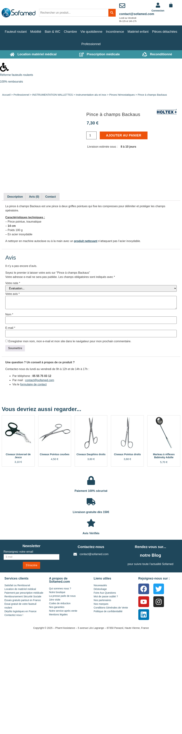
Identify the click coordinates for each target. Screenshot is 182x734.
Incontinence (115, 31)
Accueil (6, 94)
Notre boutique (57, 592)
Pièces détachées (164, 31)
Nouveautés (100, 585)
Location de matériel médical (20, 589)
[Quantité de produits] (91, 135)
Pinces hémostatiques (122, 94)
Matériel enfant (138, 31)
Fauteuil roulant (16, 31)
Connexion (158, 10)
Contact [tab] (50, 196)
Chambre (70, 31)
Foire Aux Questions (105, 592)
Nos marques (101, 603)
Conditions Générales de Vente (111, 607)
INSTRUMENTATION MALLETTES (52, 94)
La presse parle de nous (62, 596)
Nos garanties (56, 607)
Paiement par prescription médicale (23, 592)
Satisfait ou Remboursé (17, 585)
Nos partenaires (102, 600)
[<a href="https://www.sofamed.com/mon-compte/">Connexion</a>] (157, 5)
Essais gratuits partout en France (22, 600)
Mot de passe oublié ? (106, 596)
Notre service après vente (63, 610)
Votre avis (12, 294)
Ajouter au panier (123, 135)
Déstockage (100, 589)
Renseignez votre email (18, 551)
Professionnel (91, 44)
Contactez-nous (91, 547)
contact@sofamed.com (136, 14)
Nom (9, 314)
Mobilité (35, 31)
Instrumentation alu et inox (91, 94)
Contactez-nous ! (13, 615)
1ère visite (54, 599)
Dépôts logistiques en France (20, 611)
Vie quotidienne (91, 31)
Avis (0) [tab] (34, 196)
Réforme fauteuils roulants (16, 74)
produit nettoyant (85, 241)
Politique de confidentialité (108, 611)
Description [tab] (15, 196)
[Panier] (170, 5)
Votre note (12, 283)
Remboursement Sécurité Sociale (22, 596)
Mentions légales (58, 614)
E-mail (10, 328)
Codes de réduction (59, 603)
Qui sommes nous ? (60, 588)
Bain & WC (52, 31)
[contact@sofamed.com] (122, 6)
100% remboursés (11, 81)
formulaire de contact (33, 384)
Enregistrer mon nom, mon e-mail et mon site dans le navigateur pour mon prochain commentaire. (69, 341)
